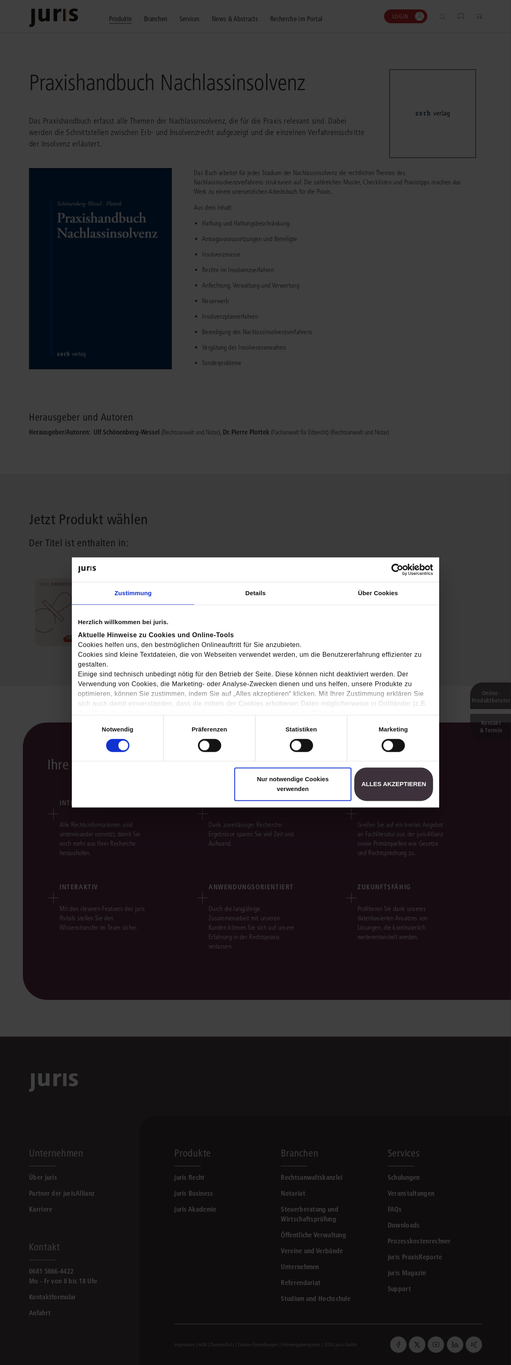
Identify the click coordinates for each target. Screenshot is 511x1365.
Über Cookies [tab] (378, 592)
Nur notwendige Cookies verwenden (293, 784)
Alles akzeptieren (393, 784)
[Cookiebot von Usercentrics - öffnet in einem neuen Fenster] (397, 569)
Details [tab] (255, 592)
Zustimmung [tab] (133, 592)
